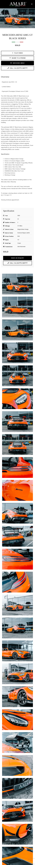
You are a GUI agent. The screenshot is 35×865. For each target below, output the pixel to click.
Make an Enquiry (17, 258)
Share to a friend (17, 58)
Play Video (17, 53)
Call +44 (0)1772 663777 (17, 68)
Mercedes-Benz (17, 63)
